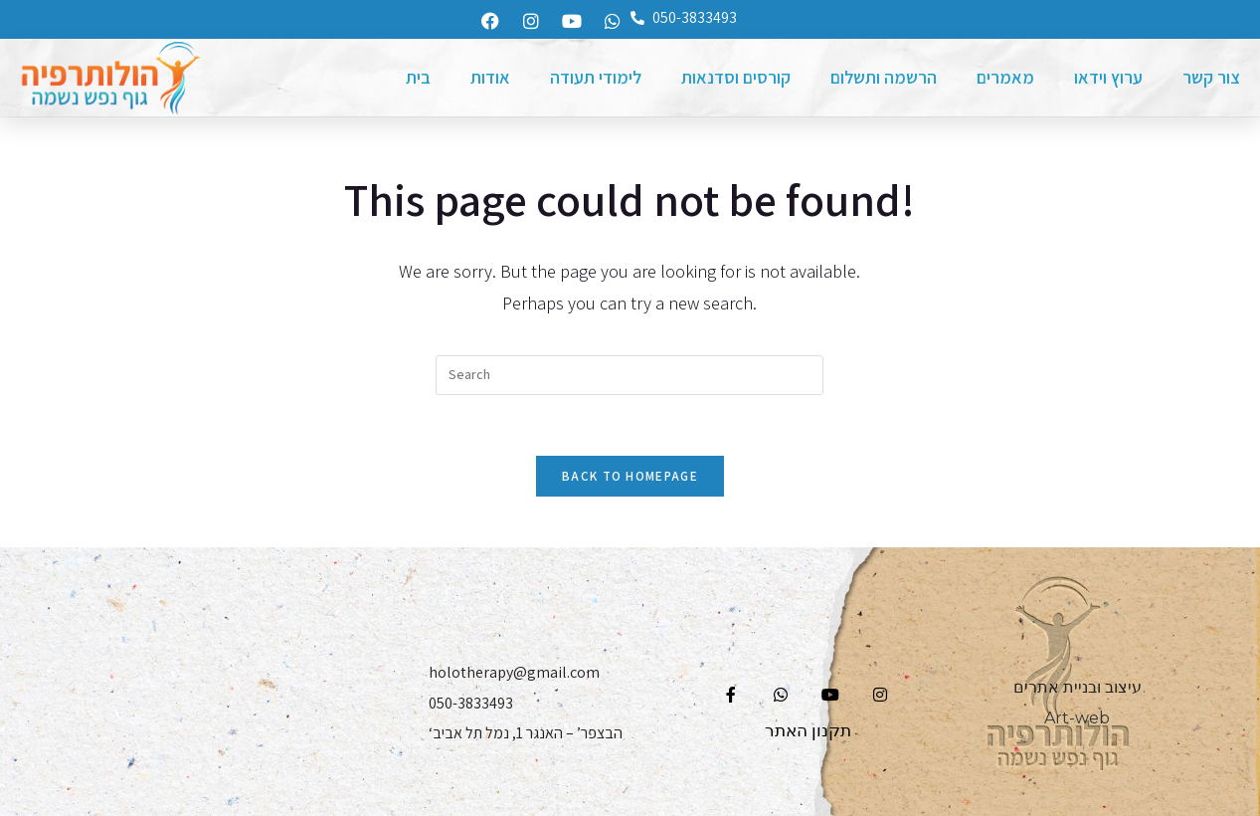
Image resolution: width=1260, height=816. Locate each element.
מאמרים (1005, 77)
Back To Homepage (630, 476)
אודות (490, 77)
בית (418, 77)
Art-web (1077, 718)
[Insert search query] (629, 375)
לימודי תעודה (595, 77)
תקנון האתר (808, 730)
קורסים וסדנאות (736, 77)
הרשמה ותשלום (883, 77)
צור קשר (1211, 77)
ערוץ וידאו (1108, 77)
